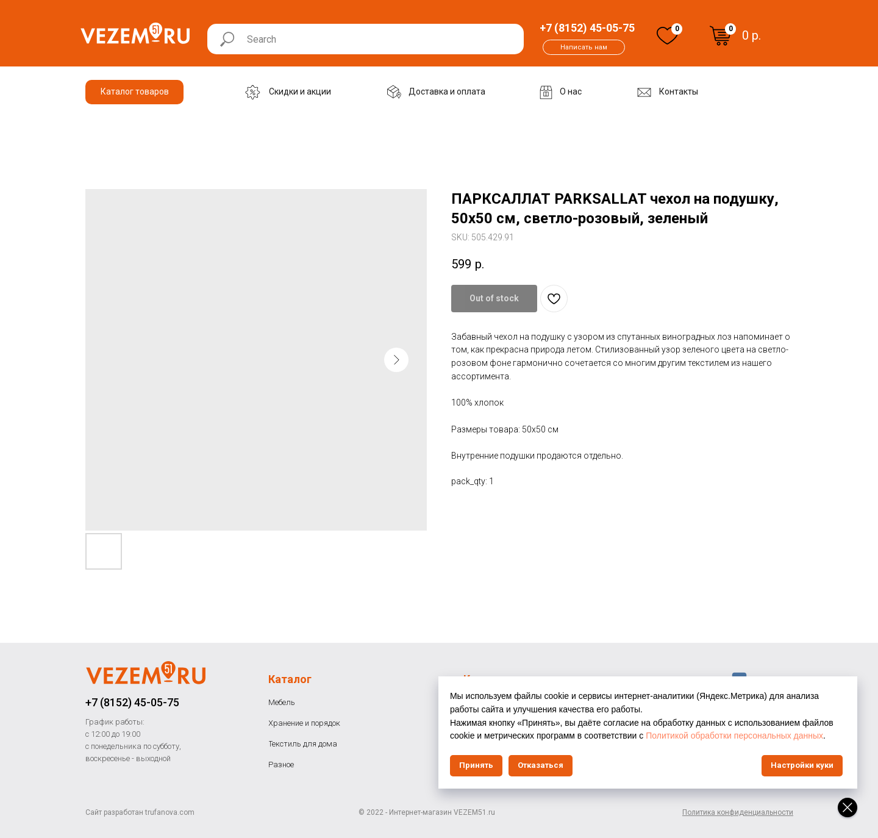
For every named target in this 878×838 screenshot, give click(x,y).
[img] (667, 35)
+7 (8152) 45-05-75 (132, 702)
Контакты (489, 679)
